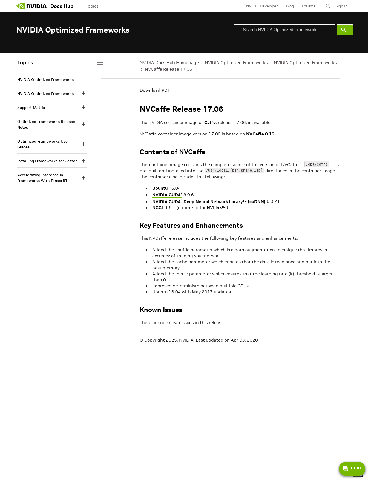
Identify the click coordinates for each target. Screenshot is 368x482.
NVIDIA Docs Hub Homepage (169, 62)
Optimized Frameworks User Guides (43, 144)
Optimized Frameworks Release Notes (46, 124)
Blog (290, 6)
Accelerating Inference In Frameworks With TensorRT (42, 177)
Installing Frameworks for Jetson (47, 160)
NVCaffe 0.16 (260, 134)
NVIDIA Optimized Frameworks (236, 62)
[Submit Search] (345, 29)
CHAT (352, 469)
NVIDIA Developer (262, 6)
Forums (308, 6)
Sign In (341, 6)
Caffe (210, 122)
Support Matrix (31, 107)
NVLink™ (217, 207)
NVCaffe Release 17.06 (168, 69)
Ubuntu (160, 188)
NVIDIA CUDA (167, 194)
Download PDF (155, 90)
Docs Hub (61, 6)
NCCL (158, 207)
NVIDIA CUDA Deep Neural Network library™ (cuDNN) (209, 201)
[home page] (32, 6)
